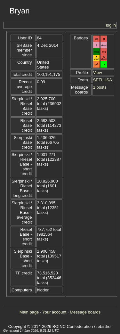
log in (111, 25)
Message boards (85, 312)
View (97, 72)
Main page (29, 312)
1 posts (100, 87)
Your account (54, 312)
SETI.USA (102, 79)
